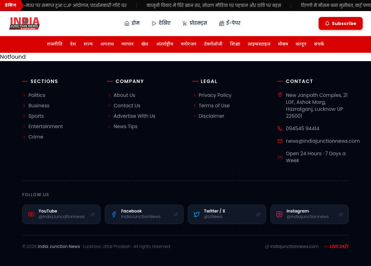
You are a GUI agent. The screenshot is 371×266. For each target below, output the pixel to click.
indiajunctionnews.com (292, 246)
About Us (121, 95)
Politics (33, 95)
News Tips (122, 126)
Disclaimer (209, 116)
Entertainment (42, 126)
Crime (32, 136)
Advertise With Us (131, 116)
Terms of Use (211, 105)
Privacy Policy (212, 95)
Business (36, 105)
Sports (33, 116)
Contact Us (123, 105)
